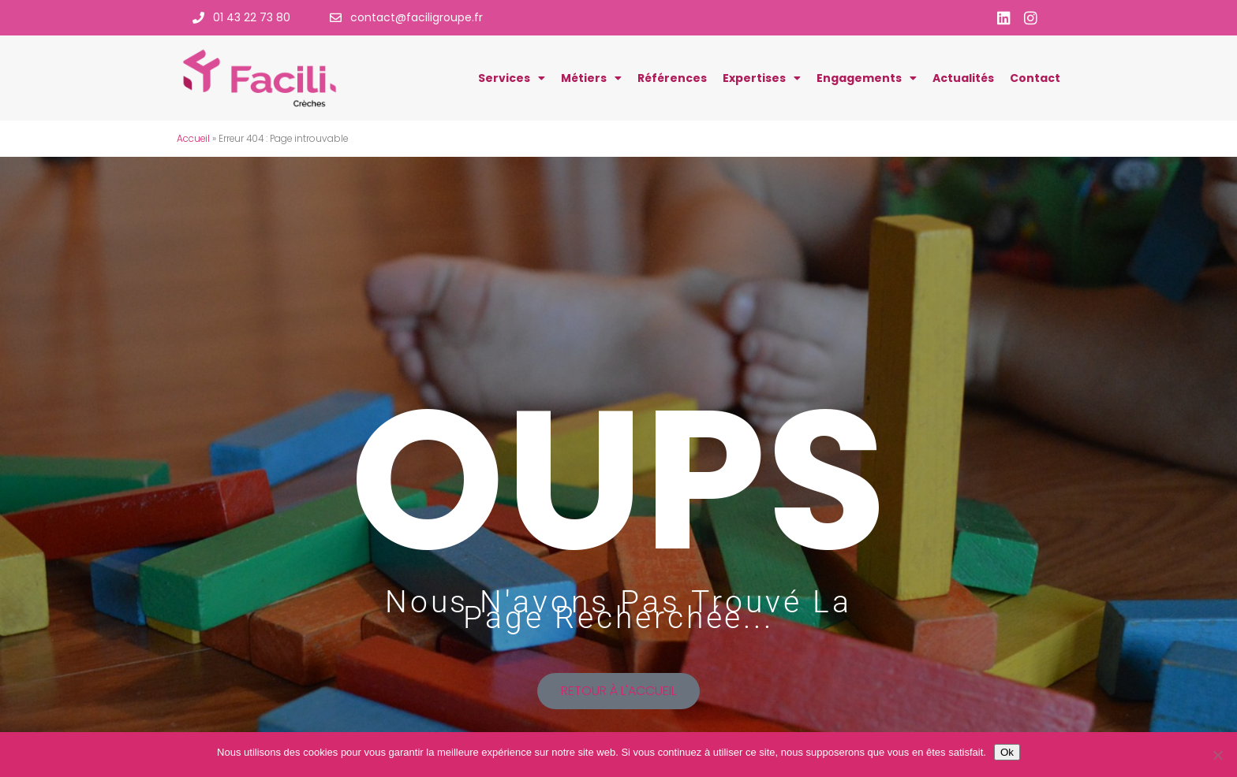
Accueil (193, 138)
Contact (1035, 78)
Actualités (963, 78)
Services (511, 78)
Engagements (867, 78)
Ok (1007, 752)
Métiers (591, 78)
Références (672, 78)
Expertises (762, 78)
